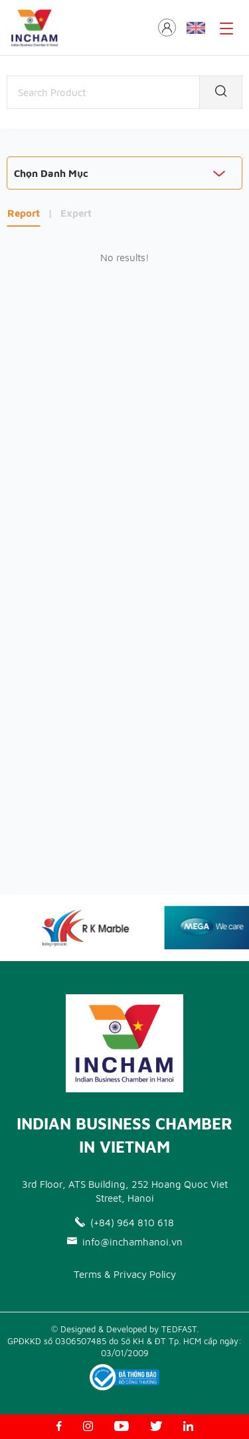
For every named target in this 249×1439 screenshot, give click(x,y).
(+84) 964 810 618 (124, 1222)
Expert (76, 213)
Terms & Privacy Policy (125, 1274)
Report (23, 213)
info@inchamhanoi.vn (125, 1241)
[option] (89, 927)
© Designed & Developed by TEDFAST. (125, 1329)
